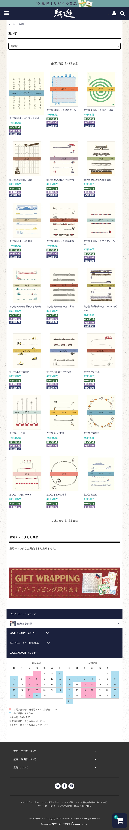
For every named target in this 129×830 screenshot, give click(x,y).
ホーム (12, 24)
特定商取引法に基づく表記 (95, 802)
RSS (82, 806)
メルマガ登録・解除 (69, 806)
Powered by (64, 824)
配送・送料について (58, 802)
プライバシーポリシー (48, 806)
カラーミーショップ (37, 819)
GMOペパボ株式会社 (74, 819)
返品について (75, 802)
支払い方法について (37, 802)
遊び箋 (21, 24)
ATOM (88, 806)
